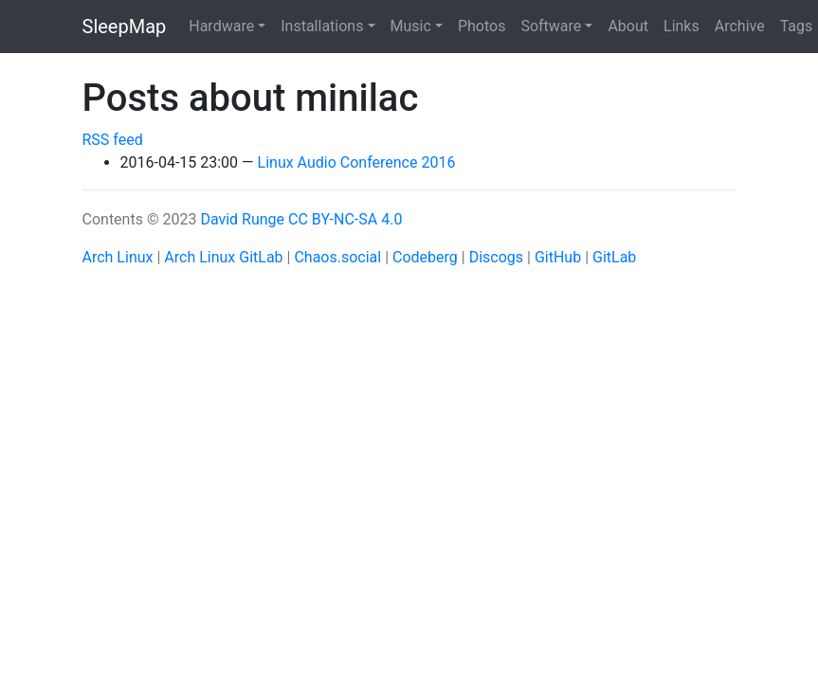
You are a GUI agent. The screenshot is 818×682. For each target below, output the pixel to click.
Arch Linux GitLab (223, 257)
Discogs (496, 257)
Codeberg (425, 257)
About (628, 26)
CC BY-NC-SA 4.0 (345, 219)
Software (550, 26)
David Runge (242, 219)
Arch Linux (118, 257)
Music (411, 26)
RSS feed (112, 140)
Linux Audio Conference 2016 (357, 162)
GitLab (614, 257)
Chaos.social (337, 257)
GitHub (558, 257)
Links (681, 26)
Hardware (221, 26)
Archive (740, 26)
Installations (322, 26)
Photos (482, 26)
